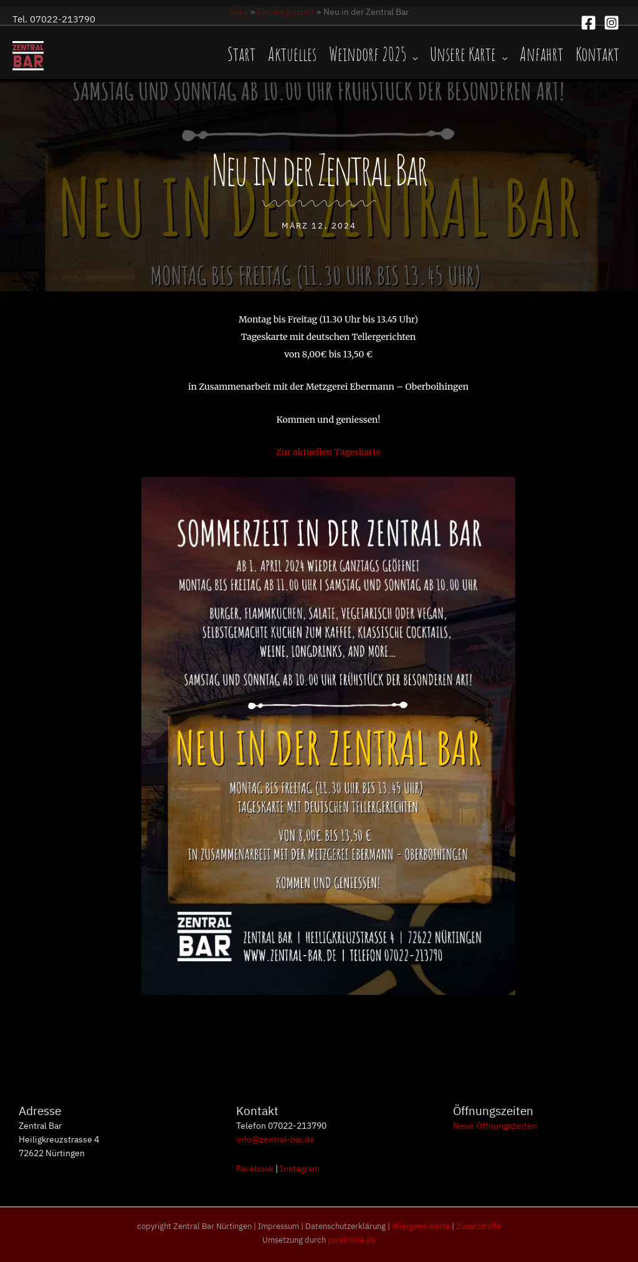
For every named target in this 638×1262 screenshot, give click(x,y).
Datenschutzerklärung (345, 1225)
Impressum (278, 1225)
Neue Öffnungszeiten (495, 1125)
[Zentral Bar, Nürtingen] (28, 54)
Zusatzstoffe (478, 1225)
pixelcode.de (352, 1239)
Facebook (255, 1168)
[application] (411, 56)
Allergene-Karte (421, 1225)
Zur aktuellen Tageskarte (328, 452)
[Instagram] (611, 23)
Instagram (300, 1168)
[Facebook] (588, 23)
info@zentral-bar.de (275, 1138)
